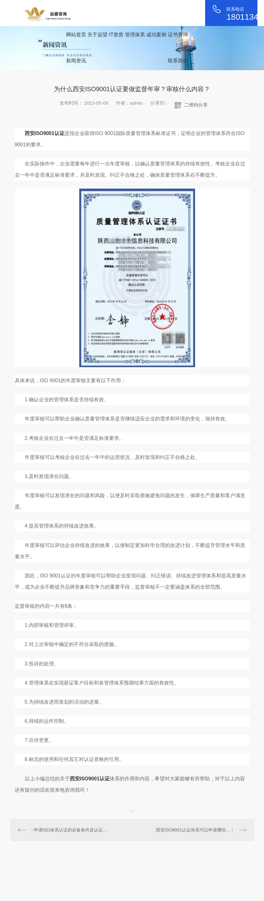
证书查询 (178, 34)
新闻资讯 (76, 60)
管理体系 (135, 34)
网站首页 (76, 34)
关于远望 (97, 34)
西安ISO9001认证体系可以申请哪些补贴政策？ (201, 829)
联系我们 (178, 60)
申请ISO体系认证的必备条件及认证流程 (71, 829)
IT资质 (116, 34)
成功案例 (156, 34)
